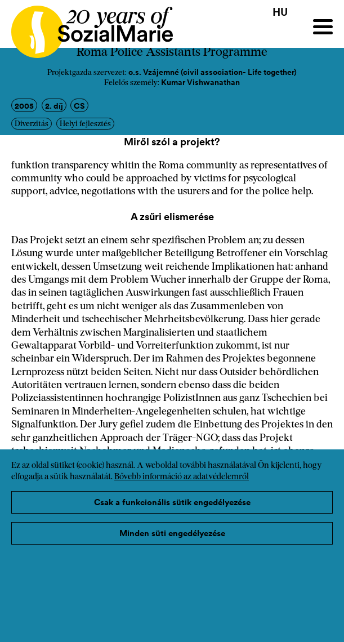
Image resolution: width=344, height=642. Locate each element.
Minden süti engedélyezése (172, 533)
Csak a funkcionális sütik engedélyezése (172, 502)
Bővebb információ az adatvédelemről (181, 477)
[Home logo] (86, 27)
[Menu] (323, 27)
